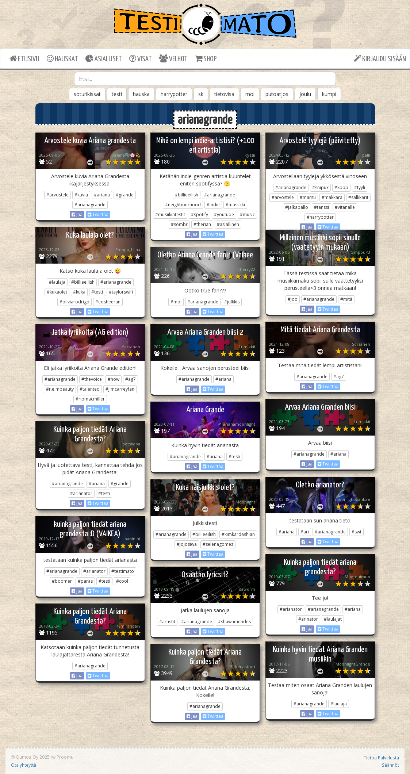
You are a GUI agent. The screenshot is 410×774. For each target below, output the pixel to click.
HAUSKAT (62, 58)
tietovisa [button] (224, 94)
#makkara (332, 197)
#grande (125, 195)
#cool (122, 581)
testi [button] (117, 94)
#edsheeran (107, 302)
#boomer (62, 581)
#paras (85, 581)
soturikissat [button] (87, 94)
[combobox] (205, 79)
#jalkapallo (296, 207)
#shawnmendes (234, 621)
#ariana (102, 195)
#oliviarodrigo (74, 302)
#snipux (320, 187)
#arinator (308, 619)
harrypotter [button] (174, 94)
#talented (90, 389)
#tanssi (321, 207)
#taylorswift (121, 292)
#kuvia (81, 195)
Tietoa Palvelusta (381, 757)
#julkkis (232, 302)
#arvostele (57, 195)
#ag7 (338, 376)
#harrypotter (320, 217)
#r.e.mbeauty (60, 389)
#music (247, 214)
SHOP (206, 58)
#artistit (167, 621)
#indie (213, 205)
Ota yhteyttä (23, 765)
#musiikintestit (170, 214)
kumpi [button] (329, 94)
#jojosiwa (187, 544)
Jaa (77, 214)
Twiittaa (98, 214)
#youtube (224, 214)
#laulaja (57, 282)
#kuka (79, 292)
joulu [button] (305, 94)
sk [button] (200, 94)
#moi (175, 302)
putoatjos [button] (276, 94)
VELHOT (173, 58)
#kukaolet (57, 292)
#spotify (199, 214)
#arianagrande (90, 205)
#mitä (346, 299)
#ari (304, 532)
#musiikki (235, 205)
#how (113, 379)
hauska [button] (141, 94)
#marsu (308, 197)
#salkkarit (358, 197)
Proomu (65, 757)
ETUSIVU (24, 58)
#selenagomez (218, 544)
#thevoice (91, 379)
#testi (97, 292)
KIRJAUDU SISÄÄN (380, 58)
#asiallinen (228, 224)
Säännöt (390, 765)
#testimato (122, 571)
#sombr (179, 224)
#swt (356, 532)
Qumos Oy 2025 (30, 757)
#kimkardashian (238, 534)
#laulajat (333, 619)
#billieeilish (186, 195)
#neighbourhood (183, 205)
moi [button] (249, 94)
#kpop (341, 187)
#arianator (81, 493)
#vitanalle (345, 207)
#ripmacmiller (90, 399)
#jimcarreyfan (120, 389)
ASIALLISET (103, 58)
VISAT (140, 58)
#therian (202, 224)
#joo (293, 299)
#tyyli (359, 187)
